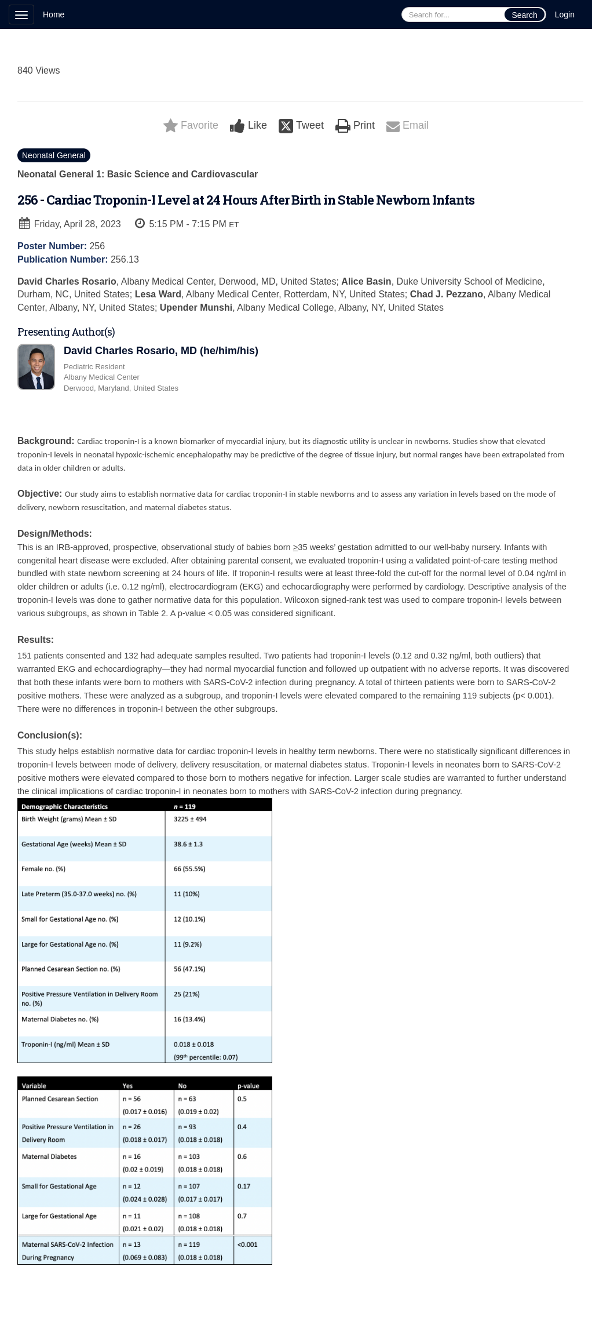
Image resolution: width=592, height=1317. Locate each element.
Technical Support (145, 1296)
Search (524, 15)
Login (565, 14)
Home (53, 14)
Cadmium (80, 1296)
